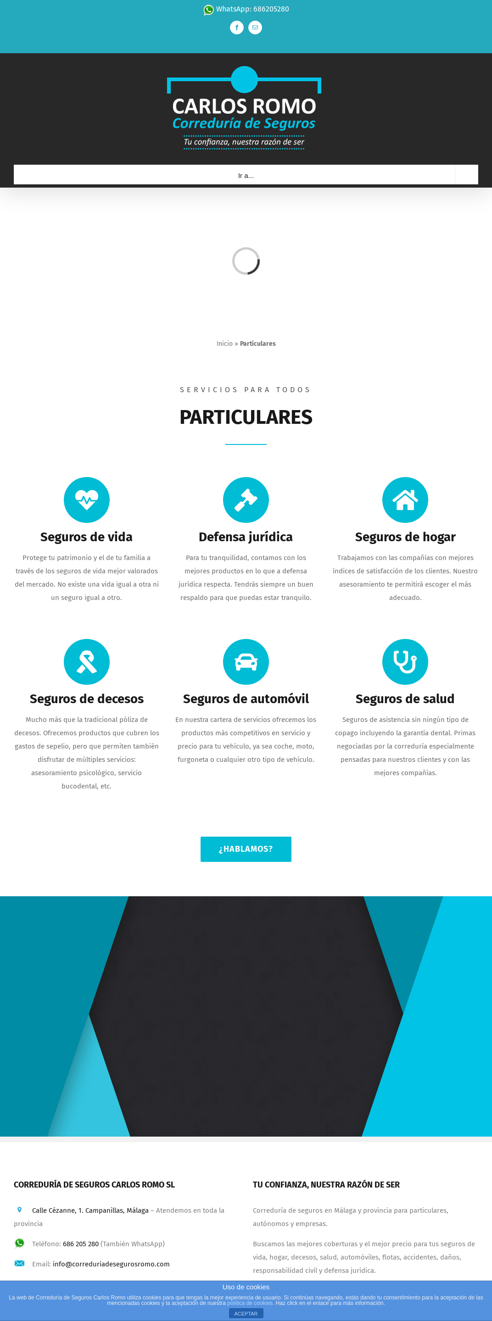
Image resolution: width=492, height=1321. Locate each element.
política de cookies (250, 1303)
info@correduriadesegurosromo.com (111, 1264)
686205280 (271, 9)
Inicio (225, 344)
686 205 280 (81, 1244)
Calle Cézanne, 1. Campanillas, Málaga (90, 1210)
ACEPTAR (245, 1313)
